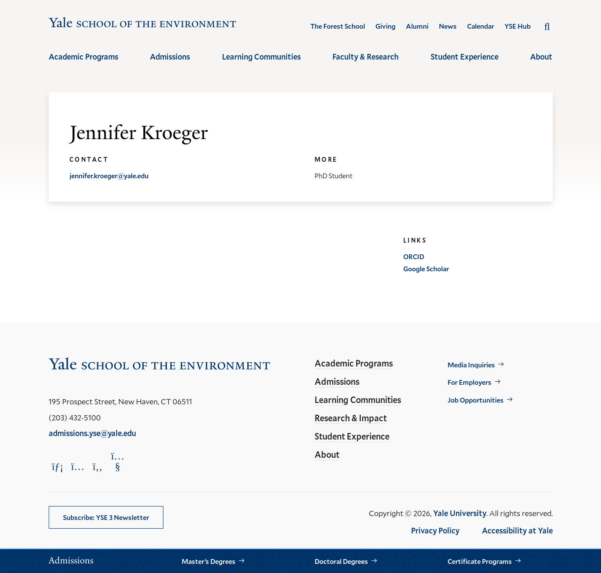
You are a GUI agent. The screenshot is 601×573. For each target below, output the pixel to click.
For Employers (469, 381)
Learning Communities (261, 56)
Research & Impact (351, 417)
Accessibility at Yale (517, 530)
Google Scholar (426, 268)
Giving (385, 26)
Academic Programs (83, 56)
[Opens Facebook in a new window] (97, 466)
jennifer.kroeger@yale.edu (109, 175)
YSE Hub (518, 26)
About (541, 56)
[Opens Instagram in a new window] (77, 466)
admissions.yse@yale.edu (92, 433)
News (448, 26)
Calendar (480, 26)
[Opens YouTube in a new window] (117, 461)
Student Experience (464, 56)
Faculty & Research (365, 56)
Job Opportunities (476, 399)
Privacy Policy (435, 530)
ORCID (413, 256)
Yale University (459, 513)
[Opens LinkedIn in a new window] (57, 466)
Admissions (170, 56)
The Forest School (337, 26)
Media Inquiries (471, 364)
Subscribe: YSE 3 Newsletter (106, 517)
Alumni (417, 26)
